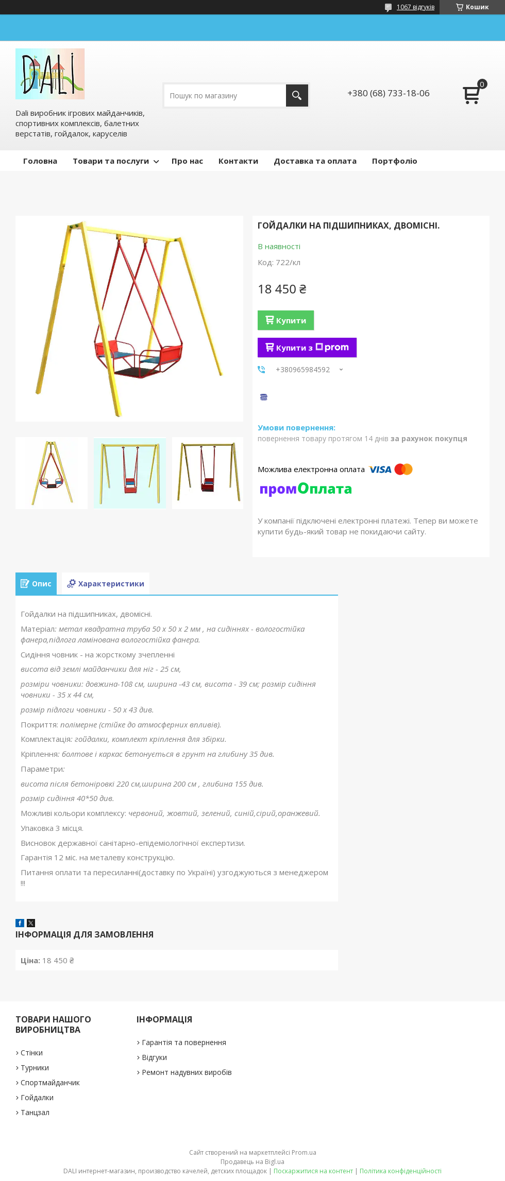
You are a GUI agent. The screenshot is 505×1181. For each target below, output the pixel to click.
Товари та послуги (111, 160)
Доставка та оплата (315, 160)
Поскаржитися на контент (313, 1171)
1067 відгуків (415, 7)
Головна (40, 160)
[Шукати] (297, 95)
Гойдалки (37, 1097)
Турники (35, 1067)
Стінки (32, 1052)
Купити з (312, 347)
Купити (291, 320)
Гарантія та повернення (184, 1042)
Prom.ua (304, 1152)
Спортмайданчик (50, 1082)
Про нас (187, 160)
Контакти (238, 160)
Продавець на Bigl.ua (252, 1161)
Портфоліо (394, 160)
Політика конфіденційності (401, 1171)
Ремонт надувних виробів (187, 1072)
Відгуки (154, 1057)
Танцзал (35, 1112)
